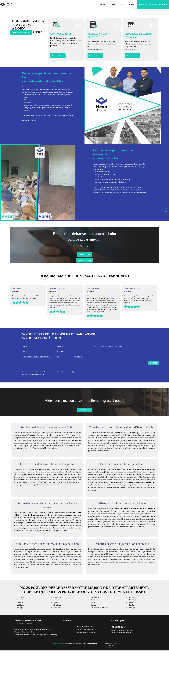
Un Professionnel (84, 303)
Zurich (28, 674)
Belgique (42, 677)
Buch (93, 645)
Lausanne (23, 672)
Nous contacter (58, 98)
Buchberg (132, 648)
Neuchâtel (17, 674)
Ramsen (56, 642)
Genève (16, 672)
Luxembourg (53, 677)
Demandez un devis (21, 37)
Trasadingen (57, 640)
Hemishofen (20, 648)
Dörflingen (95, 640)
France (34, 677)
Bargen (55, 645)
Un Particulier (84, 297)
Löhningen (19, 650)
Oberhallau (19, 645)
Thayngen (94, 642)
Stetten (131, 645)
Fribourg (49, 672)
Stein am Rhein (21, 642)
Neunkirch (57, 648)
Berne (43, 672)
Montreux (30, 672)
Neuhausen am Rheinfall (99, 650)
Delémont (37, 672)
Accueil (102, 4)
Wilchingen (133, 642)
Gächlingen (20, 640)
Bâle (32, 674)
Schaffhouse (57, 650)
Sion (23, 674)
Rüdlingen (132, 650)
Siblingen (132, 640)
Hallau (93, 648)
